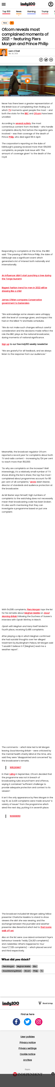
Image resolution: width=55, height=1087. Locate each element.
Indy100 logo (28, 4)
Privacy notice (28, 1042)
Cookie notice (27, 1054)
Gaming (31, 11)
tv (12, 23)
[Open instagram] (38, 1021)
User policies (27, 1036)
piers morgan (8, 966)
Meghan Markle (32, 613)
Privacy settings (27, 1048)
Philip (11, 136)
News (18, 11)
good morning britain (12, 971)
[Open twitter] (27, 1021)
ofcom (27, 971)
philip (35, 971)
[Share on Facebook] (41, 60)
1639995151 (15, 816)
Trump (45, 11)
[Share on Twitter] (46, 60)
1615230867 (15, 767)
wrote (33, 481)
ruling (12, 774)
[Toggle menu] (4, 4)
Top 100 (6, 11)
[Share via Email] (51, 60)
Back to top (45, 1003)
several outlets (23, 123)
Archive (27, 1060)
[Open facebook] (16, 1021)
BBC (27, 113)
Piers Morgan (33, 609)
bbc (35, 966)
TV (9, 110)
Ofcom (37, 113)
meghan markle (23, 966)
